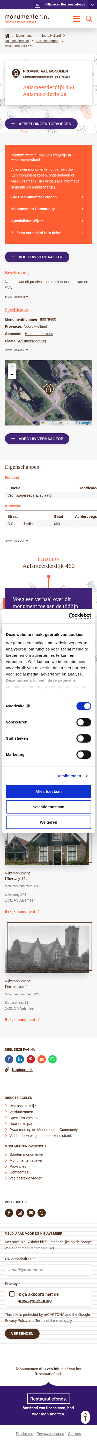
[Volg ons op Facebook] (9, 1213)
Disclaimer (24, 1434)
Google (85, 423)
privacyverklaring (35, 1300)
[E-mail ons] (31, 1213)
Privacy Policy (16, 1320)
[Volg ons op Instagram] (20, 1213)
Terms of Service (48, 1320)
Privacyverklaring (50, 1434)
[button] (48, 390)
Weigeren (48, 822)
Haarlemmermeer (39, 334)
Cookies (74, 1434)
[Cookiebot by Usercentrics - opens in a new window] (69, 616)
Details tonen (68, 776)
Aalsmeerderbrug (32, 341)
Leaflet (48, 423)
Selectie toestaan (48, 807)
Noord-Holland (35, 326)
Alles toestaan (48, 791)
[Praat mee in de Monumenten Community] (42, 1213)
